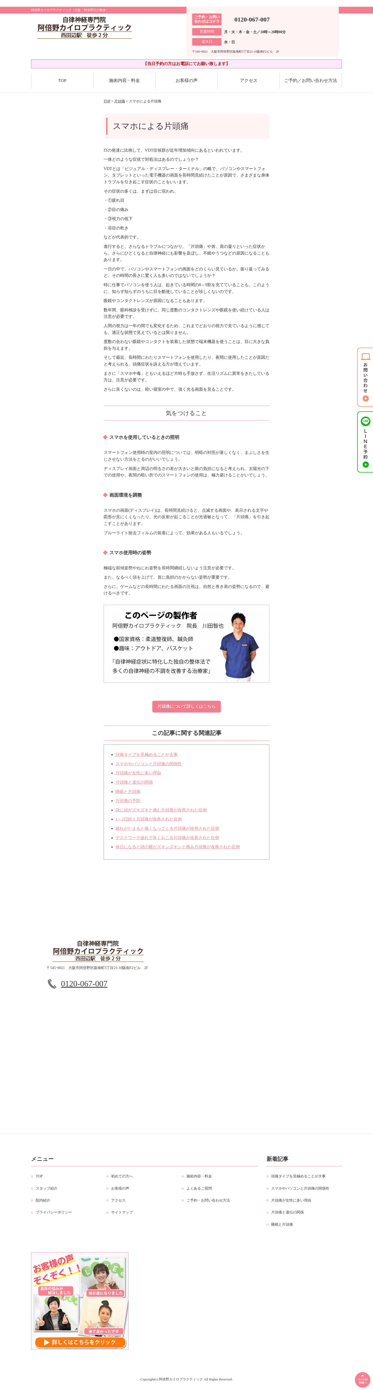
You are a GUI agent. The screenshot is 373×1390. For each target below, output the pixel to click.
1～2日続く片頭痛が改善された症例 (149, 821)
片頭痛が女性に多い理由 (138, 775)
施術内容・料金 (124, 80)
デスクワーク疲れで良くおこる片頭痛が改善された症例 (167, 840)
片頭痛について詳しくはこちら (186, 706)
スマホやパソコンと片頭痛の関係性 (149, 766)
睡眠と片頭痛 (128, 794)
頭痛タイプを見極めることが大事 (147, 757)
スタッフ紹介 (47, 1191)
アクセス (248, 80)
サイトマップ (122, 1215)
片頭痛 (119, 101)
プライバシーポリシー (54, 1215)
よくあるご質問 (199, 1191)
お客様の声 (187, 80)
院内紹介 (43, 1203)
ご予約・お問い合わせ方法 (208, 1203)
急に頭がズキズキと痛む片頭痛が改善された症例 (161, 812)
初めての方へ (122, 1179)
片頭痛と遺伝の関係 (134, 784)
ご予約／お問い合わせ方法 (310, 80)
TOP (62, 80)
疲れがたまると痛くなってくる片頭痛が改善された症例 (167, 831)
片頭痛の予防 (128, 803)
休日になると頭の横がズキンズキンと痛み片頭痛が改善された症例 (178, 849)
